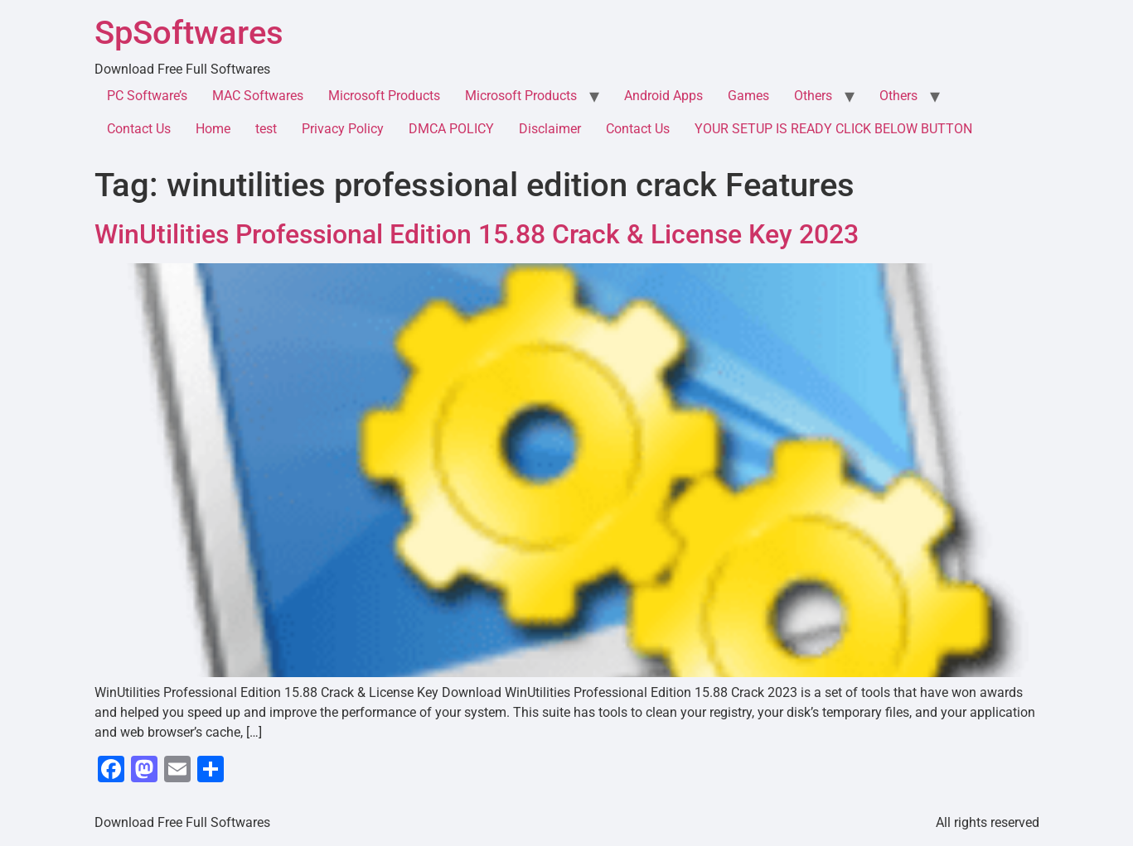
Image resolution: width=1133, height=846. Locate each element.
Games (748, 95)
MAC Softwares (257, 95)
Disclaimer (550, 129)
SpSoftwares (188, 32)
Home (213, 129)
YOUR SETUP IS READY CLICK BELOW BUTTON (833, 129)
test (266, 129)
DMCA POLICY (451, 129)
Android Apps (663, 95)
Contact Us (139, 129)
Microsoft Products (384, 95)
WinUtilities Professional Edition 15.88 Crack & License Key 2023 (476, 234)
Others (813, 95)
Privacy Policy (343, 129)
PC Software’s (147, 95)
